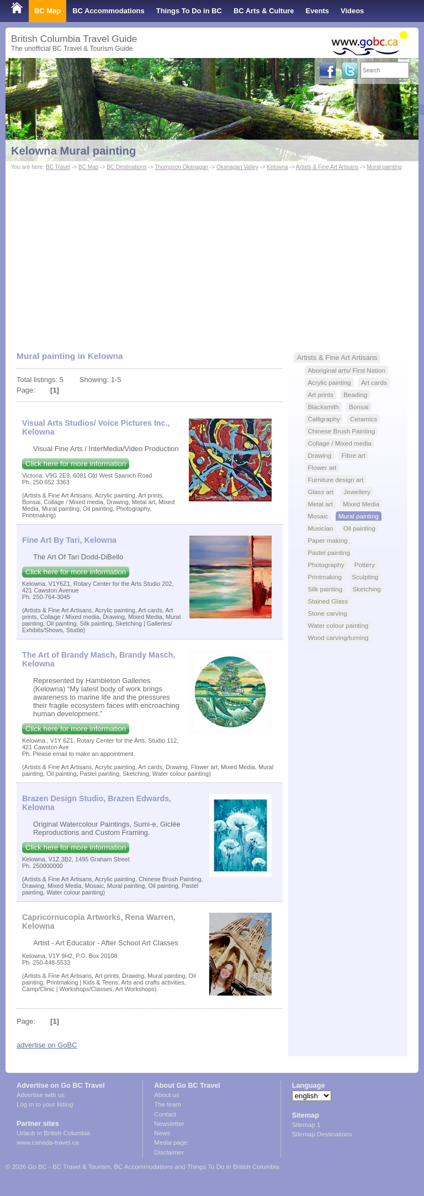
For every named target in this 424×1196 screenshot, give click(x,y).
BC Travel (58, 167)
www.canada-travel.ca (48, 1142)
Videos (352, 11)
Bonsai (359, 406)
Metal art (320, 503)
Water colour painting (338, 625)
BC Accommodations (108, 11)
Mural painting (384, 167)
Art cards (374, 382)
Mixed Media (361, 503)
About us (166, 1095)
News (162, 1133)
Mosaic (318, 516)
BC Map (47, 11)
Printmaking (325, 576)
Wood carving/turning (338, 637)
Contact (165, 1114)
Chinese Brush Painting (341, 431)
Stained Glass (328, 601)
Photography (326, 564)
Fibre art (353, 455)
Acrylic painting (329, 382)
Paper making (327, 540)
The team (167, 1104)
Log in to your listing (45, 1104)
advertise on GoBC (47, 1045)
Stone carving (327, 613)
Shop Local (30, 33)
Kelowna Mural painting (73, 151)
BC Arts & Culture (264, 11)
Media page (170, 1142)
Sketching (367, 588)
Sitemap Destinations (322, 1134)
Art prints (320, 394)
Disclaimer (169, 1152)
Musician (320, 528)
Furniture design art (335, 479)
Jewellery (356, 491)
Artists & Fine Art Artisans (327, 167)
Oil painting (359, 528)
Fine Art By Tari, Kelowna (69, 540)
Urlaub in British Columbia (53, 1133)
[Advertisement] (212, 255)
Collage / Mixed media (339, 443)
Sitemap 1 (306, 1124)
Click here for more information (75, 463)
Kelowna (277, 167)
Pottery (364, 564)
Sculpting (365, 576)
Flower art (322, 467)
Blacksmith (323, 406)
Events (317, 11)
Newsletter (169, 1123)
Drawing (319, 455)
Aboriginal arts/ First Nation (346, 370)
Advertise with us (41, 1095)
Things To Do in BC (189, 11)
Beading (355, 394)
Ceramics (363, 418)
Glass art (320, 491)
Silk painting (325, 588)
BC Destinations (126, 167)
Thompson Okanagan (181, 167)
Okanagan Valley (237, 167)
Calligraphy (324, 418)
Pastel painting (328, 552)
